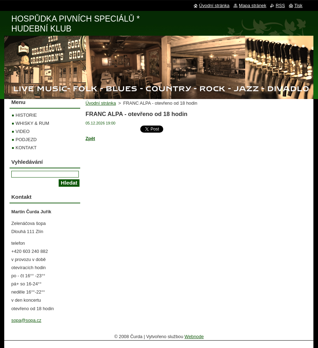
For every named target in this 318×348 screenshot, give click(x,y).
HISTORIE (26, 115)
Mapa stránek (252, 5)
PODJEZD (26, 139)
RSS (280, 5)
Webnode (194, 336)
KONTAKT (26, 147)
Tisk (298, 5)
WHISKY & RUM (32, 123)
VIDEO (23, 131)
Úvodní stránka (101, 103)
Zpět (90, 138)
